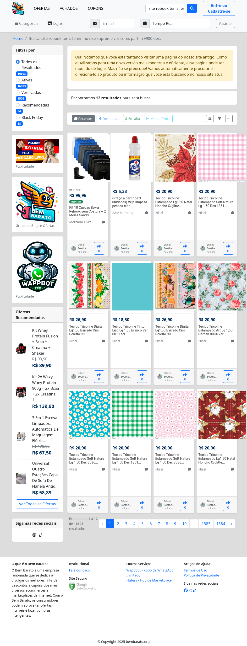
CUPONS (95, 8)
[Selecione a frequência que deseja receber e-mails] (179, 23)
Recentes (83, 118)
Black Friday (32, 117)
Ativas (27, 80)
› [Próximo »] (231, 523)
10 (184, 523)
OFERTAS (41, 8)
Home (18, 38)
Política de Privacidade (201, 575)
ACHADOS (69, 8)
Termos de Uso (195, 570)
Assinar (225, 23)
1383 (206, 523)
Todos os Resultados (31, 64)
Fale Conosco (79, 570)
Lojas (55, 23)
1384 (220, 523)
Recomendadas (35, 105)
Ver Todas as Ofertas (37, 504)
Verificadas (31, 92)
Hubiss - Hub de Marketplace (149, 580)
